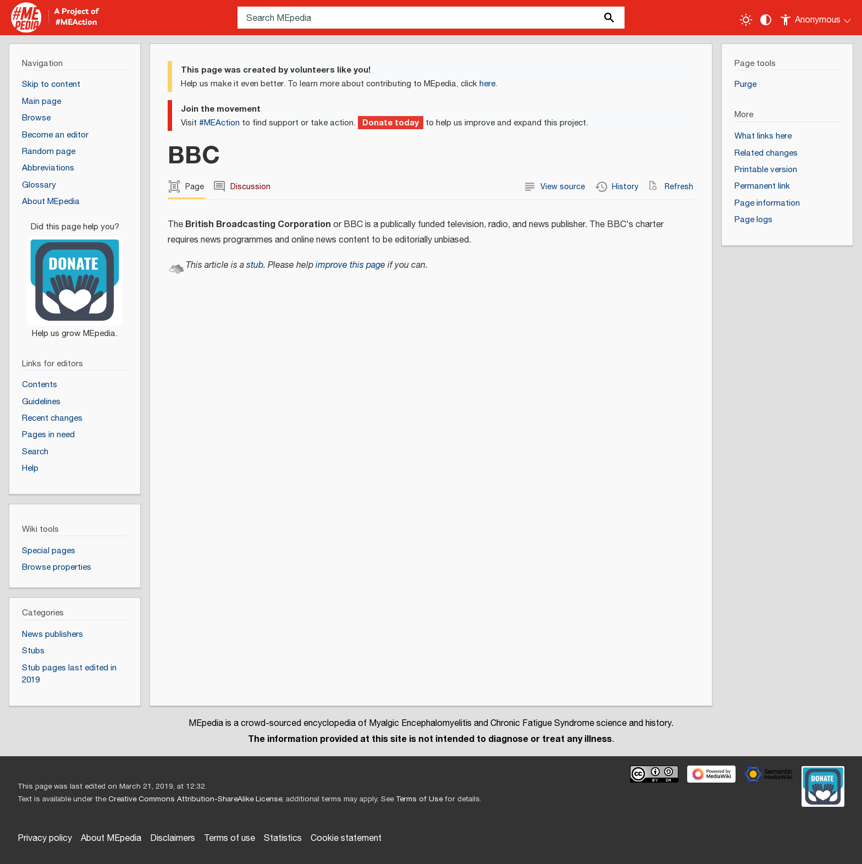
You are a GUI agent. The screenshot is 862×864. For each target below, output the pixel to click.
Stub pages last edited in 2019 (69, 674)
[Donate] (75, 275)
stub (254, 265)
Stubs (33, 651)
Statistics (283, 838)
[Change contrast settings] (765, 19)
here (487, 84)
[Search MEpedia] (431, 18)
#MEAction (219, 123)
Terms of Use (419, 799)
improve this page (350, 265)
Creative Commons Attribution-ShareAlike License (195, 799)
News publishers (52, 634)
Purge (745, 84)
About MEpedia (111, 838)
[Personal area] (816, 17)
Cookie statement (346, 838)
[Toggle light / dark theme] (746, 19)
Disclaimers (172, 838)
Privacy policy (45, 838)
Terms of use (229, 838)
